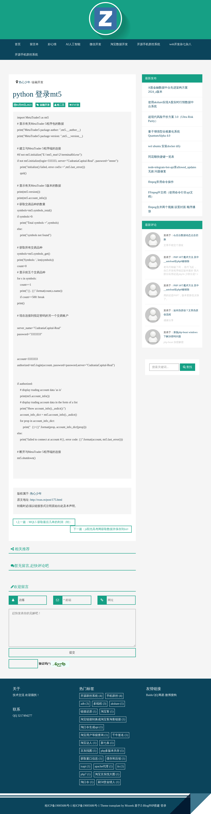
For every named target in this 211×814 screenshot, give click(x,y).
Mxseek (129, 805)
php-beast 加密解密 (174, 342)
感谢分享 (168, 320)
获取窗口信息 (91, 758)
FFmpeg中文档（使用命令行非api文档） (170, 194)
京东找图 (88, 750)
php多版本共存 (112, 750)
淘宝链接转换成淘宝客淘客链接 (103, 719)
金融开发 (45, 104)
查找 (187, 367)
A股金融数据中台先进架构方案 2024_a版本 (168, 89)
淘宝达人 (88, 742)
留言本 (34, 44)
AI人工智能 (73, 44)
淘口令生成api (92, 727)
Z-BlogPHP (147, 805)
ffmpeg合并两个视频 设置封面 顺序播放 (171, 209)
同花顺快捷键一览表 (161, 156)
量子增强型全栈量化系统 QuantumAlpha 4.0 (164, 133)
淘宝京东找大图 (107, 774)
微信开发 (95, 44)
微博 (168, 695)
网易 (161, 695)
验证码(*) (45, 663)
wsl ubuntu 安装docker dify (164, 146)
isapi (85, 766)
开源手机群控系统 (148, 44)
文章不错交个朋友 (173, 245)
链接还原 (88, 711)
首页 (18, 44)
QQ (156, 695)
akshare (117, 703)
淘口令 (87, 782)
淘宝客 (107, 711)
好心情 (52, 44)
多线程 (99, 703)
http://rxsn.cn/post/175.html (46, 499)
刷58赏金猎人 (108, 782)
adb (85, 703)
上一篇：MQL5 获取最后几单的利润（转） (44, 522)
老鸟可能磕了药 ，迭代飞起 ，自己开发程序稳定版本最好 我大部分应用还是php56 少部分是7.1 (181, 271)
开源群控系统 (91, 695)
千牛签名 (120, 735)
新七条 (107, 742)
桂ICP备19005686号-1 (58, 805)
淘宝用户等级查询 (94, 735)
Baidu (149, 695)
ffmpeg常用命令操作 (161, 181)
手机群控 (114, 695)
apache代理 (104, 766)
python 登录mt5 (37, 94)
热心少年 (24, 82)
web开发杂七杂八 (180, 44)
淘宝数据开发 (119, 44)
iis (120, 766)
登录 (163, 805)
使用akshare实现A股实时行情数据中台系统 (171, 104)
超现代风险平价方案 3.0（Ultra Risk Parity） (170, 119)
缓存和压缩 (116, 758)
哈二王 (60, 104)
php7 (85, 774)
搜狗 (174, 695)
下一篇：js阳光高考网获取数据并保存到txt (100, 529)
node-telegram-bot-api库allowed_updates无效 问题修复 (172, 169)
